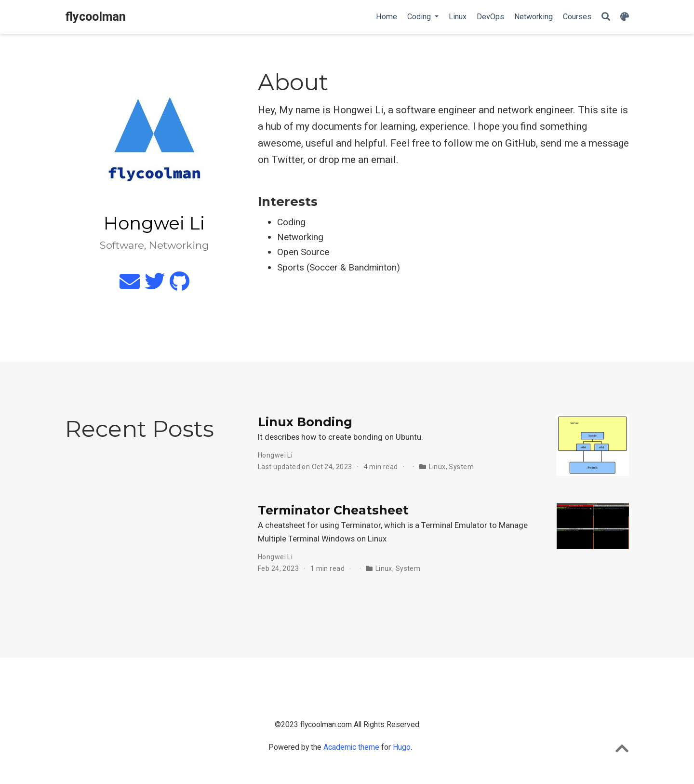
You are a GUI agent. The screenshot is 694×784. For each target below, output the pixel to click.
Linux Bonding (305, 422)
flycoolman (95, 17)
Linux (437, 467)
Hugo (402, 747)
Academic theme (351, 747)
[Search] (605, 17)
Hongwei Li (275, 455)
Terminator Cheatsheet (333, 510)
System (461, 467)
